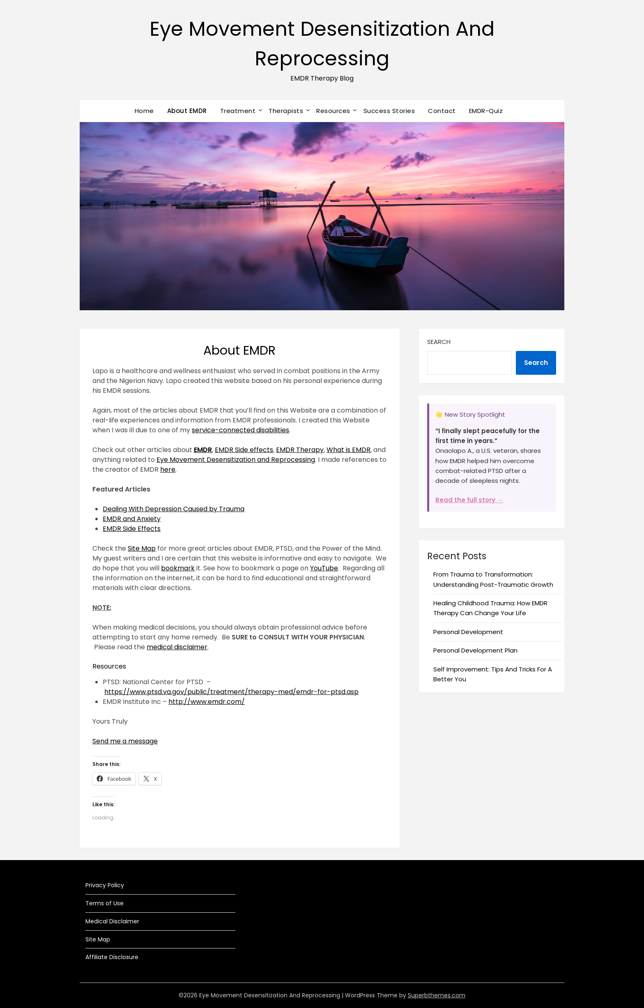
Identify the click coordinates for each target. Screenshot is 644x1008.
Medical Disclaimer (112, 921)
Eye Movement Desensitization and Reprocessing (235, 459)
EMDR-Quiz (486, 110)
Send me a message (125, 741)
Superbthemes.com (436, 995)
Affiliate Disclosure (111, 957)
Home (144, 110)
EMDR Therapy (300, 449)
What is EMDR (348, 449)
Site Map (142, 548)
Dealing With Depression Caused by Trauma (173, 509)
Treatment (238, 110)
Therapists (286, 110)
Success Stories (389, 110)
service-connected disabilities (240, 430)
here (167, 469)
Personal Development (468, 631)
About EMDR (187, 110)
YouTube (324, 568)
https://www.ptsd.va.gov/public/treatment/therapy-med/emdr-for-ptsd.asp (231, 692)
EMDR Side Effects (132, 528)
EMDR (203, 449)
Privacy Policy (104, 885)
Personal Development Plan (475, 650)
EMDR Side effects (244, 449)
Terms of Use (104, 903)
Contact (442, 110)
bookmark (178, 568)
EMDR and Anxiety (132, 519)
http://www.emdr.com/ (206, 701)
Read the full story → (469, 500)
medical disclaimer (177, 647)
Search (439, 341)
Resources (333, 110)
